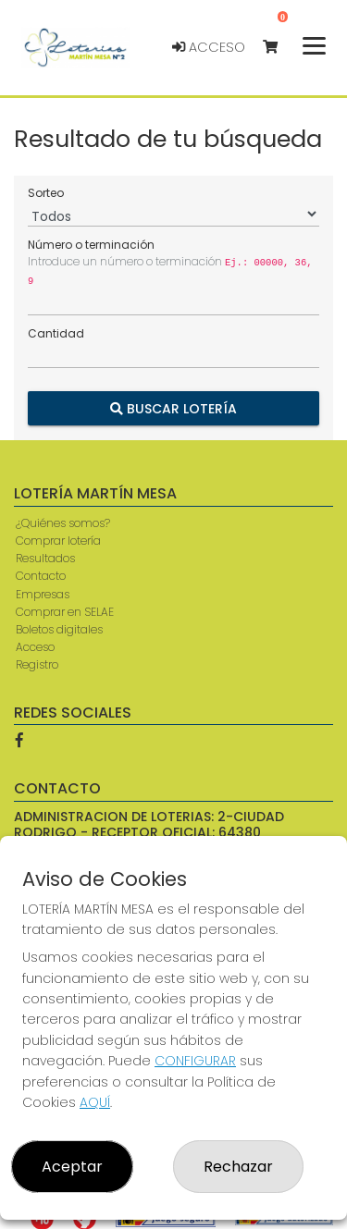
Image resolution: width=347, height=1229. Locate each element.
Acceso (208, 47)
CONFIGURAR (195, 1060)
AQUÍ (95, 1102)
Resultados (45, 558)
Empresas (42, 594)
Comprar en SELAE (65, 612)
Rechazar (238, 1166)
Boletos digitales (59, 629)
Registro (37, 664)
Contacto (41, 576)
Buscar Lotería (173, 408)
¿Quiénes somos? (63, 523)
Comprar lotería (58, 540)
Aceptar (72, 1166)
